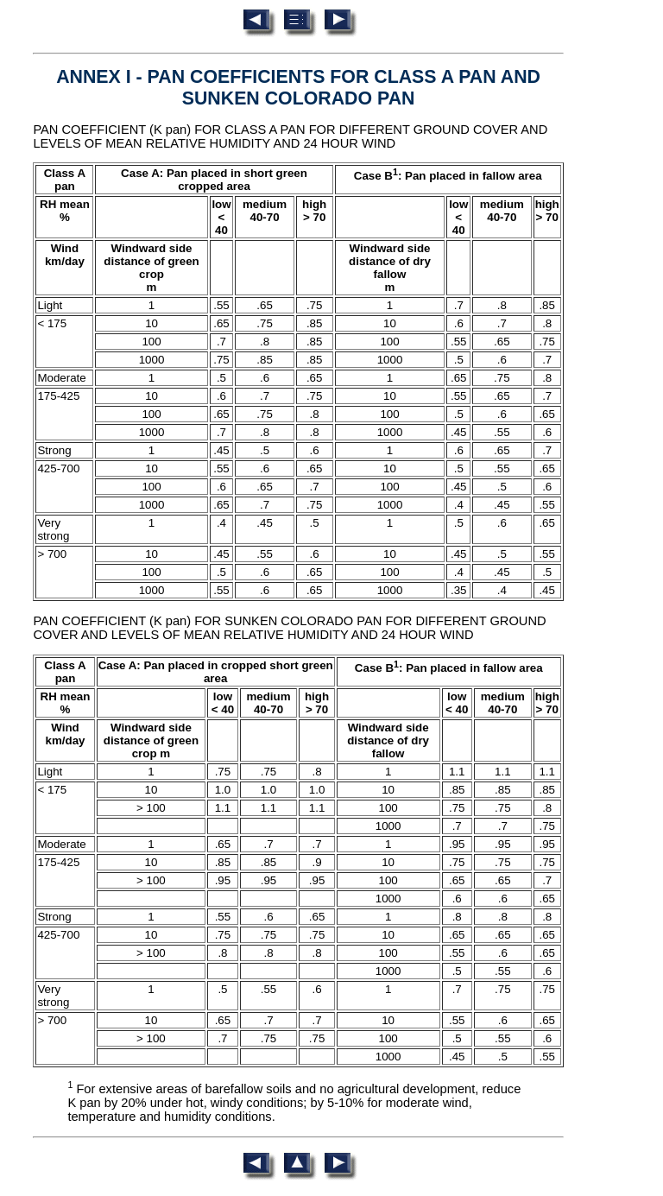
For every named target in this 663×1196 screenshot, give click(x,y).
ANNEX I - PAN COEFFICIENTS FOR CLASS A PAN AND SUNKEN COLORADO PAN (298, 87)
